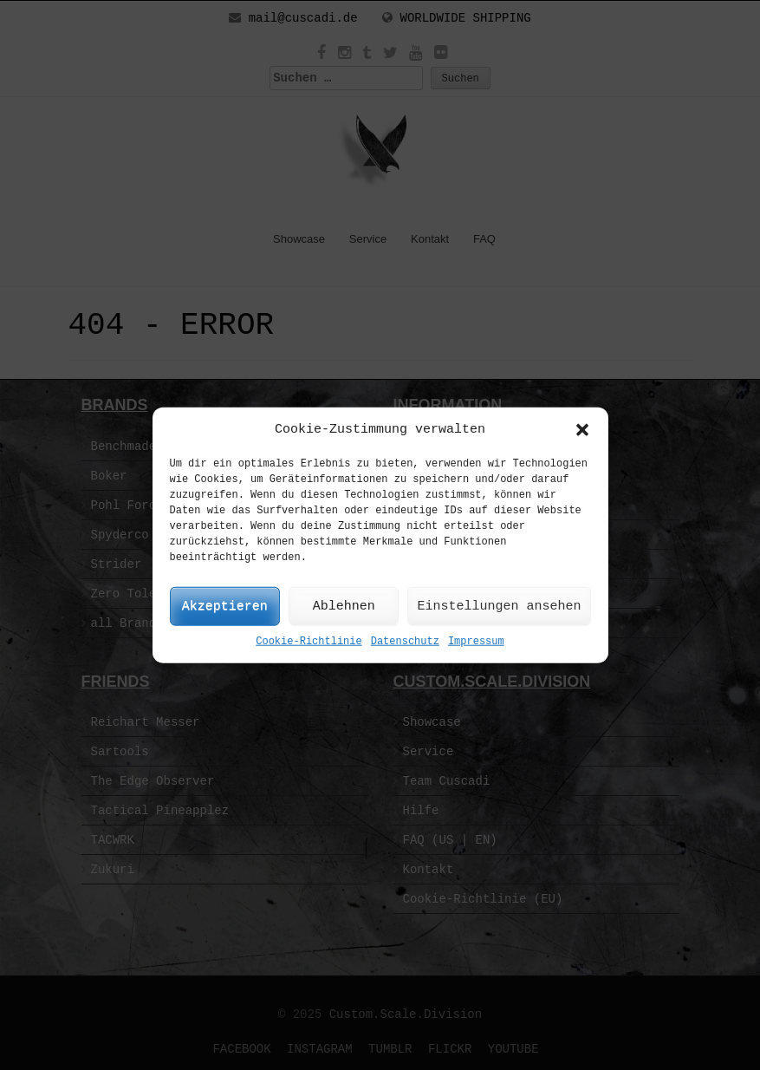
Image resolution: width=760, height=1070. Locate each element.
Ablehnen (344, 606)
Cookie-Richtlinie (308, 642)
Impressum (476, 642)
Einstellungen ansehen (499, 606)
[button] (582, 429)
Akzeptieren (225, 606)
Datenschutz (405, 642)
